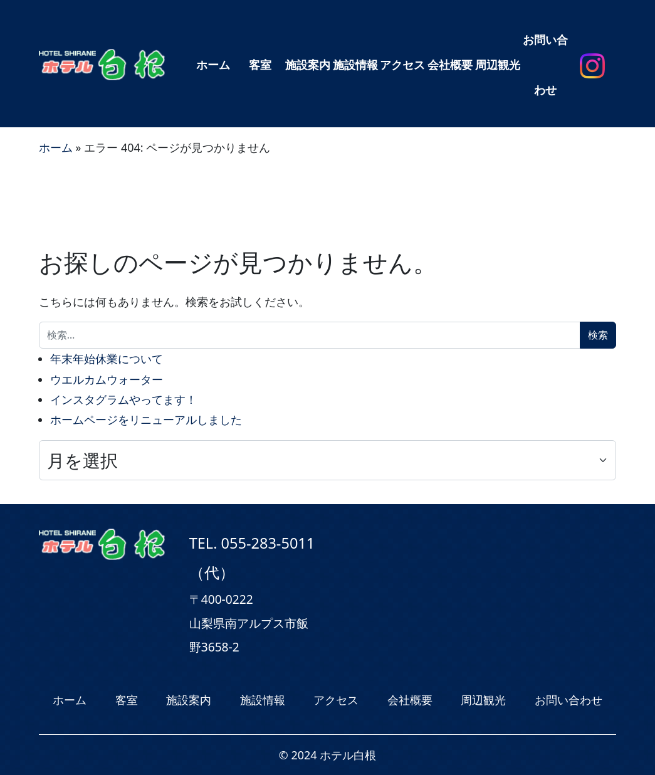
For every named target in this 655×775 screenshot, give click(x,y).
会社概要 (450, 64)
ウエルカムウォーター (106, 379)
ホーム (213, 64)
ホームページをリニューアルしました (146, 419)
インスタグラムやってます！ (123, 399)
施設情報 (355, 64)
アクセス (402, 64)
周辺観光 (497, 64)
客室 (260, 64)
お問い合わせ (545, 64)
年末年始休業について (106, 358)
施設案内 (307, 64)
